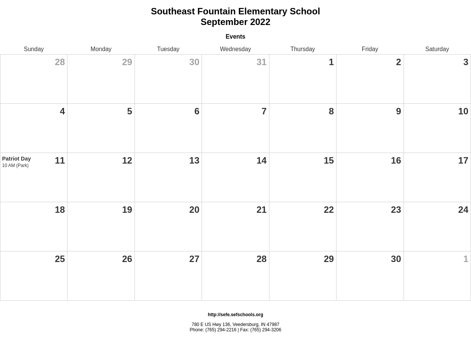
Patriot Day (16, 159)
